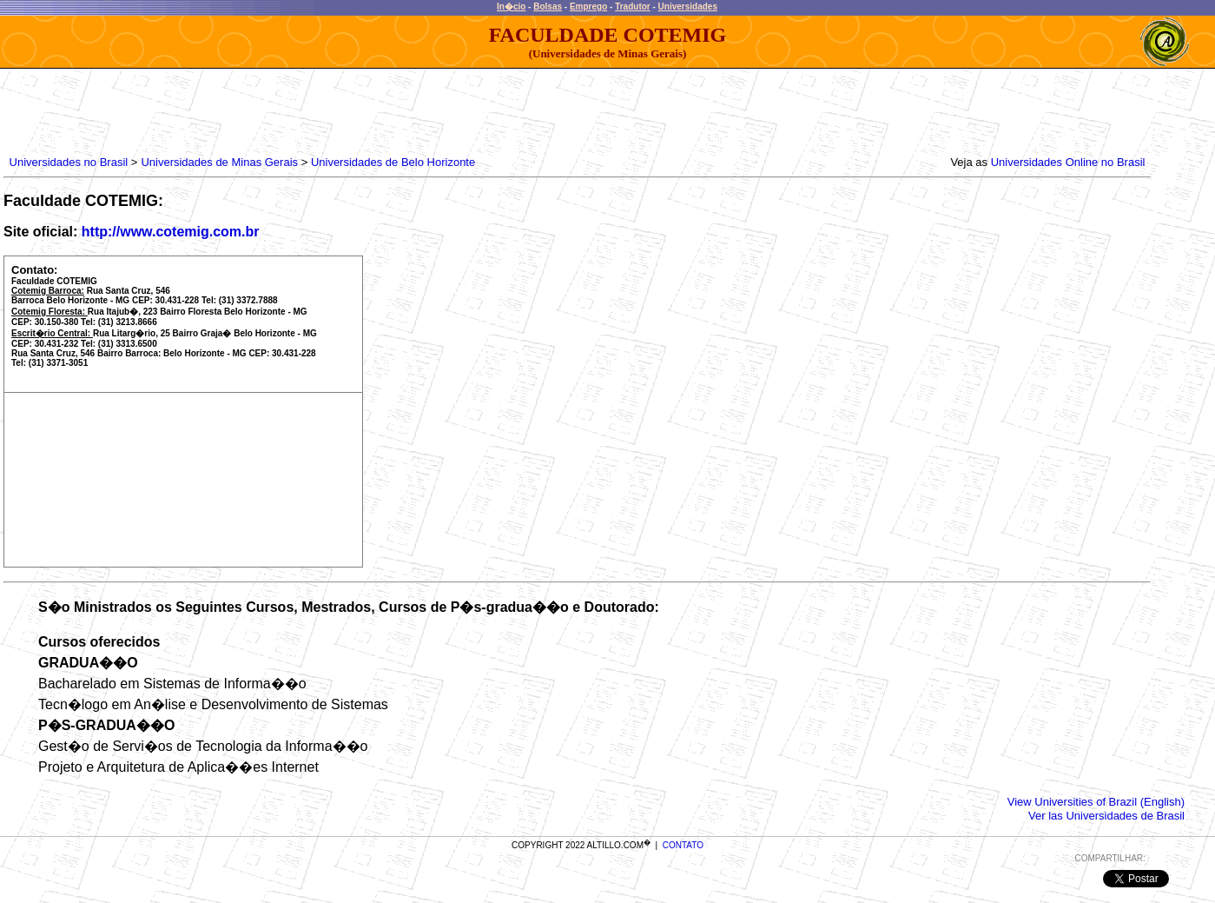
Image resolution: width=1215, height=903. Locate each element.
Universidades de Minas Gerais (219, 162)
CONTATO (683, 845)
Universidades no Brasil (69, 162)
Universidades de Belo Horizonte (393, 162)
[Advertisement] (322, 108)
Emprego (588, 6)
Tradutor (632, 6)
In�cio (511, 6)
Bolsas (547, 6)
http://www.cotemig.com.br (171, 231)
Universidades (687, 6)
